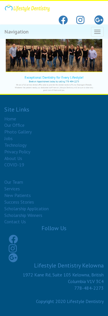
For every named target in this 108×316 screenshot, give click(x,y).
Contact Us (15, 221)
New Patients (17, 195)
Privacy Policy (17, 152)
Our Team (13, 182)
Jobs (8, 138)
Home (10, 119)
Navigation (16, 31)
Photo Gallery (18, 132)
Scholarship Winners (23, 215)
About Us (13, 158)
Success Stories (19, 202)
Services (12, 189)
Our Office (14, 125)
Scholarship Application (26, 208)
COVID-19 (14, 165)
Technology (15, 145)
